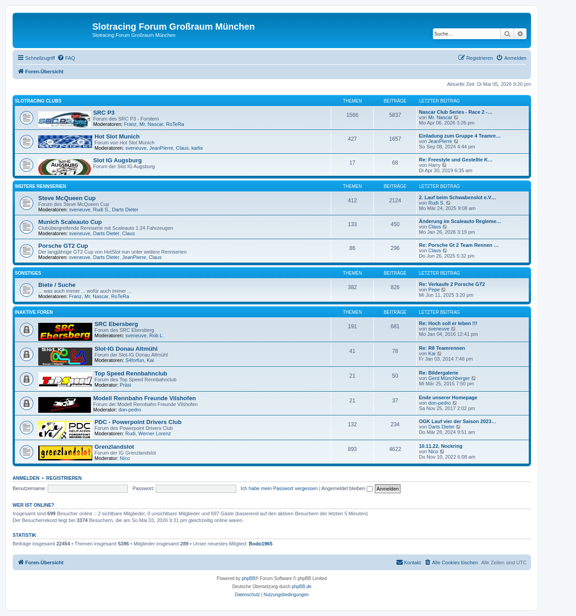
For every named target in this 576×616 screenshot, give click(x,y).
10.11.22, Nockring (441, 446)
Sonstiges (28, 273)
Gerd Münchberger (449, 378)
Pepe (434, 289)
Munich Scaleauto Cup (70, 222)
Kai (150, 360)
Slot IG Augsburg (117, 160)
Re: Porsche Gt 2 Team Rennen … (459, 245)
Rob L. (156, 335)
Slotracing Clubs (38, 100)
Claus (182, 148)
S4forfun (135, 360)
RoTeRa (175, 124)
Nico (125, 458)
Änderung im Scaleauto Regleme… (460, 221)
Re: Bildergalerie (438, 372)
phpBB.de (301, 586)
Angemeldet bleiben (346, 488)
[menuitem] (66, 58)
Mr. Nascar (151, 124)
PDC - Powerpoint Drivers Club (137, 422)
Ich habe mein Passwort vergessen (279, 488)
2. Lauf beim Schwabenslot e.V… (457, 197)
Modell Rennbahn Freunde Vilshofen (144, 398)
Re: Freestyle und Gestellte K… (456, 159)
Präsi (125, 385)
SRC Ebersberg (116, 324)
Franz (130, 124)
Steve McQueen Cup (67, 198)
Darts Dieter (125, 209)
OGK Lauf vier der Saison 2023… (457, 421)
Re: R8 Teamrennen (442, 348)
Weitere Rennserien (40, 186)
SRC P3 (104, 112)
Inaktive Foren (34, 312)
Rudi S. (101, 209)
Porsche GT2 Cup (63, 245)
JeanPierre (161, 148)
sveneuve (136, 148)
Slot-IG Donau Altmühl (126, 348)
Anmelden (26, 478)
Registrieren (64, 478)
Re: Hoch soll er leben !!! (448, 323)
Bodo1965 (261, 543)
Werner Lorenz (154, 433)
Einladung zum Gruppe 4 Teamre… (460, 135)
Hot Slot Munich (117, 136)
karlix (197, 148)
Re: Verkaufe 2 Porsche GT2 (452, 284)
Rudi (131, 433)
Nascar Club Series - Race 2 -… (455, 112)
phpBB (248, 578)
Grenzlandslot (114, 446)
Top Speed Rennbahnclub (130, 373)
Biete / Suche (57, 284)
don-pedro (129, 409)
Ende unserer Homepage (448, 397)
